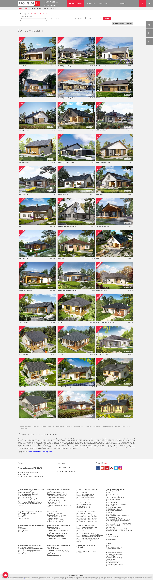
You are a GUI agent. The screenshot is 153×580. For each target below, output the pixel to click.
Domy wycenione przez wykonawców (117, 515)
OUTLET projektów (112, 526)
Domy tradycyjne (81, 493)
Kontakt (123, 3)
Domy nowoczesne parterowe (56, 496)
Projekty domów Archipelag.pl (29, 3)
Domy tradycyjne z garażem (85, 499)
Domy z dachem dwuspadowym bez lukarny (87, 541)
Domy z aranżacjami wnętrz (114, 510)
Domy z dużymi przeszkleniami (57, 494)
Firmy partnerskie (111, 537)
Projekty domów (75, 3)
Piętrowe (69, 427)
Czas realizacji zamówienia (114, 563)
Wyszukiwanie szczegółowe (122, 23)
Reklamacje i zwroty (112, 561)
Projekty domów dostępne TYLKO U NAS (118, 523)
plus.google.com (103, 469)
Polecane (36, 427)
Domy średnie (22, 515)
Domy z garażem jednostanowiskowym (30, 549)
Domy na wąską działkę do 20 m (86, 522)
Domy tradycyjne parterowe (85, 494)
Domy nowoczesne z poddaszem (57, 499)
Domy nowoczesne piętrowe (56, 498)
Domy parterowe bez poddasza (57, 534)
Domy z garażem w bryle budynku (28, 552)
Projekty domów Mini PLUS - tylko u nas (30, 502)
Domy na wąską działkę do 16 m (86, 519)
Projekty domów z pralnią (55, 522)
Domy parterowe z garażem (56, 535)
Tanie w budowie (78, 427)
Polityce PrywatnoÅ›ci (25, 578)
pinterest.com (107, 469)
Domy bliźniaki (22, 529)
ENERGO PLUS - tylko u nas (26, 493)
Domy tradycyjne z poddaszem (86, 498)
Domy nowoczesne (53, 491)
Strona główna (24, 8)
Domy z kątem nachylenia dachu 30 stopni (89, 535)
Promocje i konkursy (112, 535)
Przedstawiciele (111, 538)
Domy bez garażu (23, 554)
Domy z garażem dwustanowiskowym (30, 551)
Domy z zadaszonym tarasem (56, 515)
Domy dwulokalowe (24, 532)
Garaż (91, 18)
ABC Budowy (90, 3)
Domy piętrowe (52, 532)
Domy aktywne (52, 504)
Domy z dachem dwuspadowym (86, 527)
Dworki (78, 491)
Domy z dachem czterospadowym (87, 532)
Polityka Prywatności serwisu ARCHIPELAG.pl (115, 554)
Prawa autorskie (111, 564)
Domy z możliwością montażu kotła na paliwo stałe (59, 553)
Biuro (107, 544)
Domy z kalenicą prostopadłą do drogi (88, 537)
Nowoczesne (97, 427)
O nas (114, 3)
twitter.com (116, 469)
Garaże (20, 527)
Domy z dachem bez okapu (85, 534)
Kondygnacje (78, 18)
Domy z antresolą (52, 519)
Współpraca (103, 3)
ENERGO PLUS (126, 427)
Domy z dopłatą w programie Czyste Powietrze (29, 505)
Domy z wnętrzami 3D (113, 525)
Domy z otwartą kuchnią (54, 517)
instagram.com (120, 469)
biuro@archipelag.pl (50, 5)
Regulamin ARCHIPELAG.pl (114, 556)
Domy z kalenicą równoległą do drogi (87, 539)
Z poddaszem (60, 427)
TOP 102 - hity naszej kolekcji (115, 498)
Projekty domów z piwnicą (55, 520)
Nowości (43, 427)
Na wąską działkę (108, 427)
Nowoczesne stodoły (24, 496)
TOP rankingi (80, 548)
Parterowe (51, 427)
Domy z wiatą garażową (25, 548)
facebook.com (98, 469)
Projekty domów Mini (83, 508)
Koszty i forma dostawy (113, 559)
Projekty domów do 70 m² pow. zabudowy (119, 530)
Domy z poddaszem (53, 529)
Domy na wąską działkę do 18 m (86, 520)
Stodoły (117, 427)
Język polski (149, 3)
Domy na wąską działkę (83, 514)
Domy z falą (80, 531)
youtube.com (111, 469)
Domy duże (21, 517)
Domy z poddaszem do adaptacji (57, 531)
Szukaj (107, 18)
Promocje (24, 429)
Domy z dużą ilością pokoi (55, 514)
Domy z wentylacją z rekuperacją (28, 494)
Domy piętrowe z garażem (55, 537)
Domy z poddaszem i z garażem (57, 539)
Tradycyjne (88, 427)
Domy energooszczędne (25, 491)
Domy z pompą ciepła (24, 498)
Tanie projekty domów (83, 507)
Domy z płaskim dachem (84, 529)
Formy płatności (111, 558)
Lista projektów (36, 8)
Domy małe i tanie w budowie (27, 514)
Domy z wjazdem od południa (85, 515)
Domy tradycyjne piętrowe (84, 496)
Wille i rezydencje (23, 519)
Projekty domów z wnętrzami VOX (116, 528)
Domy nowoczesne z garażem (56, 501)
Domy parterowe (52, 527)
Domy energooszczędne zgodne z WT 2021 (30, 500)
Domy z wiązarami (53, 549)
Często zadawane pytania (114, 546)
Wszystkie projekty (25, 427)
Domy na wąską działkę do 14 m (86, 517)
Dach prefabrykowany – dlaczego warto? (40, 452)
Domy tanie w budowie (83, 505)
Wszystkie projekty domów (114, 491)
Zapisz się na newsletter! (113, 547)
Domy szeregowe (23, 531)
